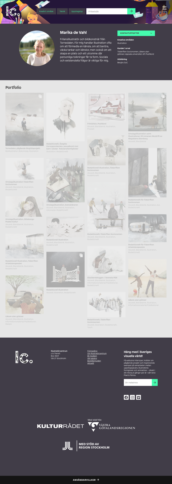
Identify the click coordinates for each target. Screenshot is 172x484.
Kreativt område (46, 11)
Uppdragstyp (77, 11)
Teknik (62, 11)
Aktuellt (90, 363)
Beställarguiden (94, 361)
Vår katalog (92, 358)
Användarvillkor (84, 479)
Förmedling (92, 351)
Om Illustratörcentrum (97, 353)
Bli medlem (92, 356)
